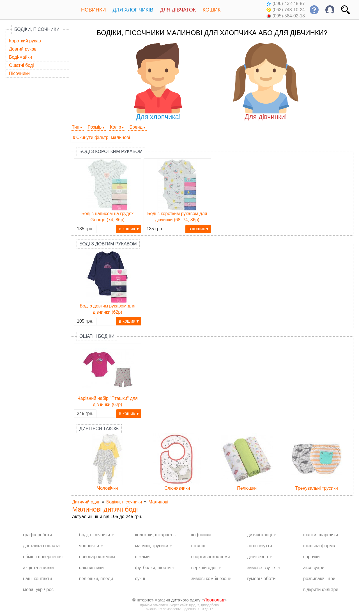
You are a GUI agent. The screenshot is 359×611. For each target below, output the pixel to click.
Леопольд (214, 600)
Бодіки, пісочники (36, 29)
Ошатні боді (21, 65)
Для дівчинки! (265, 81)
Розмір (95, 127)
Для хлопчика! (158, 81)
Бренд (135, 127)
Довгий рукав (22, 49)
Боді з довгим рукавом (108, 243)
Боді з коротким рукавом (110, 151)
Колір (115, 127)
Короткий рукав (25, 40)
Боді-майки (20, 57)
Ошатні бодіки (96, 336)
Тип (75, 127)
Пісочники (19, 73)
